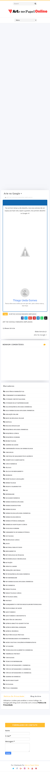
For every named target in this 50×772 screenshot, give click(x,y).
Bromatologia (10, 441)
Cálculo (8, 467)
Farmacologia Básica (13, 517)
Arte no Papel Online (32, 765)
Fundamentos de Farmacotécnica (17, 532)
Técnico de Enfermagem (13, 661)
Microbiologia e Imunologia (15, 559)
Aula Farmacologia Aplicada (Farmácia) (19, 410)
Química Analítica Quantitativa (17, 623)
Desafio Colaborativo (13, 486)
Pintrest (8, 600)
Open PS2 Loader (11, 566)
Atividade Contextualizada (15, 399)
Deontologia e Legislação (14, 479)
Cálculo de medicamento (14, 471)
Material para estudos (13, 547)
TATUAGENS (9, 646)
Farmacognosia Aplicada (14, 502)
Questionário (10, 612)
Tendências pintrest (12, 654)
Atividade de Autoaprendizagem (17, 403)
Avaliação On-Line (11, 414)
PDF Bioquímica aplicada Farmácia (17, 574)
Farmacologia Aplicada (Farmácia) (17, 513)
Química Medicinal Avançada (15, 627)
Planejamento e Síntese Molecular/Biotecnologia (23, 604)
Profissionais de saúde (13, 608)
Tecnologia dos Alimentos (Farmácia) (19, 650)
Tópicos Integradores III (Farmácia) (18, 673)
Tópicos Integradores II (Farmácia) (18, 669)
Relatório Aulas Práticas (14, 635)
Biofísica (8, 422)
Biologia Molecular (12, 426)
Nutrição (8, 562)
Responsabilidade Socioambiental (17, 639)
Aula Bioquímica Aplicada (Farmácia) (18, 407)
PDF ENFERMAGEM (11, 578)
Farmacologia (10, 509)
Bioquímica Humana (12, 437)
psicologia (9, 684)
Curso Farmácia (11, 464)
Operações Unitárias (12, 570)
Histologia (9, 536)
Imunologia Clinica (12, 540)
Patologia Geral (11, 597)
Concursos (9, 452)
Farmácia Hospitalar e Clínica (16, 524)
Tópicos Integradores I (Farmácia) (17, 665)
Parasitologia (10, 589)
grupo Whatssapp (11, 680)
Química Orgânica (11, 631)
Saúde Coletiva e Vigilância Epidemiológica (20, 642)
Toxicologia (9, 657)
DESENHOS (8, 475)
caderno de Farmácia (12, 676)
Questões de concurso (13, 620)
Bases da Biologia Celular (14, 418)
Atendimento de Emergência (15, 395)
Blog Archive (36, 696)
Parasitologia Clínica (13, 593)
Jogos (7, 543)
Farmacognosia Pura (13, 505)
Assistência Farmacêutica (14, 391)
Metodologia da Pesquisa (14, 555)
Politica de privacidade (14, 696)
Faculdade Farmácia (12, 498)
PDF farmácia (10, 585)
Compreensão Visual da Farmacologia (19, 448)
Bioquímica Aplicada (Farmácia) (16, 429)
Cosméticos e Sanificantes (14, 460)
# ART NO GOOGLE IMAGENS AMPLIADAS (22, 314)
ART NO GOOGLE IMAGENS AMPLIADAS (20, 197)
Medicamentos (10, 551)
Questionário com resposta (15, 616)
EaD (6, 490)
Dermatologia (10, 483)
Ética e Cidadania (11, 688)
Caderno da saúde (11, 445)
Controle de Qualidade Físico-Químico (19, 456)
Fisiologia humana (12, 528)
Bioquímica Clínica (12, 433)
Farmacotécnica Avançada (15, 521)
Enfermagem (9, 494)
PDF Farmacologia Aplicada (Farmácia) (19, 581)
